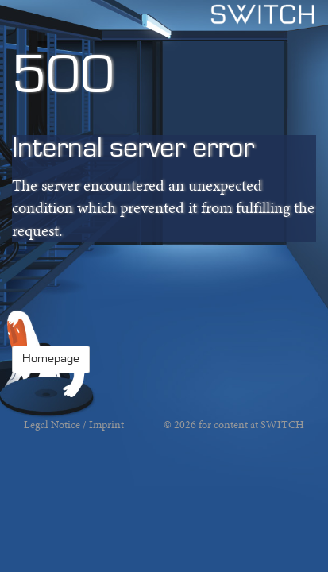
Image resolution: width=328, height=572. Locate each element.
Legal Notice (52, 424)
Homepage (50, 359)
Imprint (106, 424)
